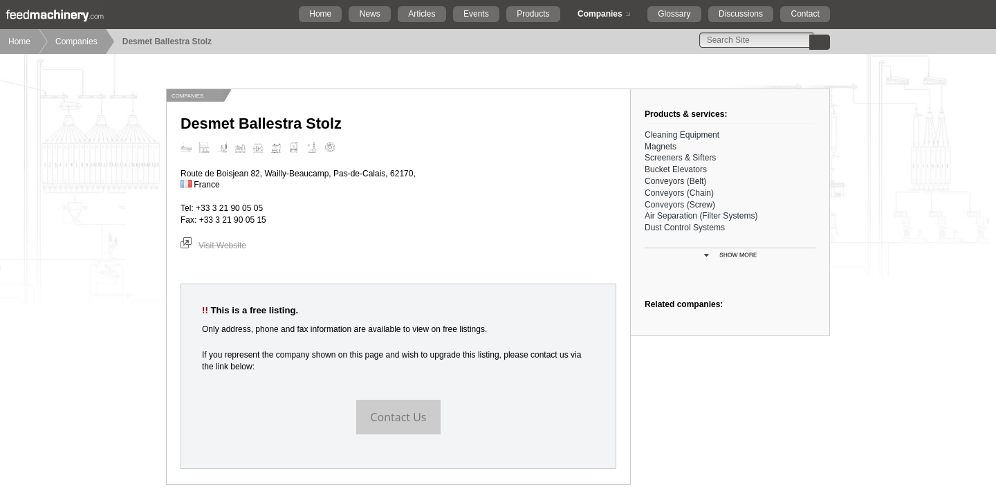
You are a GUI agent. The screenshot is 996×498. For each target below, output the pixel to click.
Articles (421, 14)
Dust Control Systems (685, 227)
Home (320, 14)
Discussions (741, 14)
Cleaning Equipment (682, 135)
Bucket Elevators (676, 169)
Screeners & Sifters (680, 158)
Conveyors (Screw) (680, 205)
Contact (805, 14)
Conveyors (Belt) (675, 181)
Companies (600, 14)
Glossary (674, 14)
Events (476, 14)
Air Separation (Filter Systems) (701, 216)
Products (533, 14)
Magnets (660, 146)
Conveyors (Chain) (679, 193)
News (370, 14)
